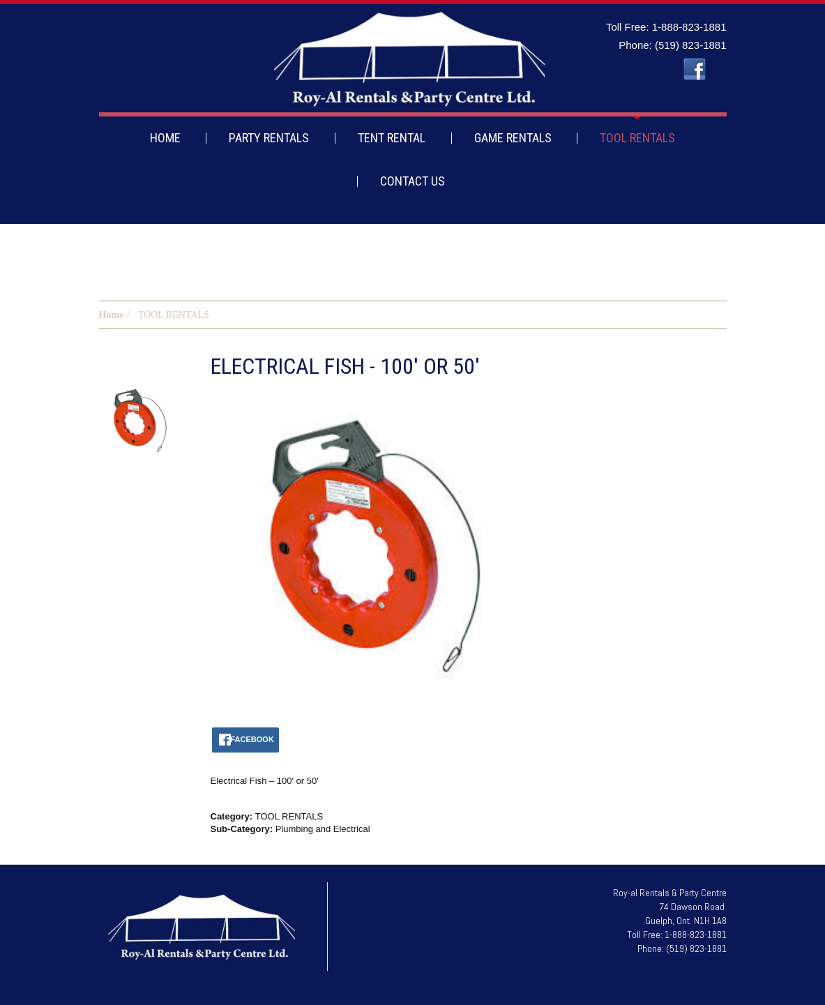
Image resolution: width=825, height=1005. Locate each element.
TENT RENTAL (391, 137)
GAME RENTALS (513, 137)
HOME (165, 137)
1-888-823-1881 (689, 27)
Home (111, 315)
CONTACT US (412, 181)
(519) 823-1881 (691, 45)
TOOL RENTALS (637, 137)
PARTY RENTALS (269, 137)
